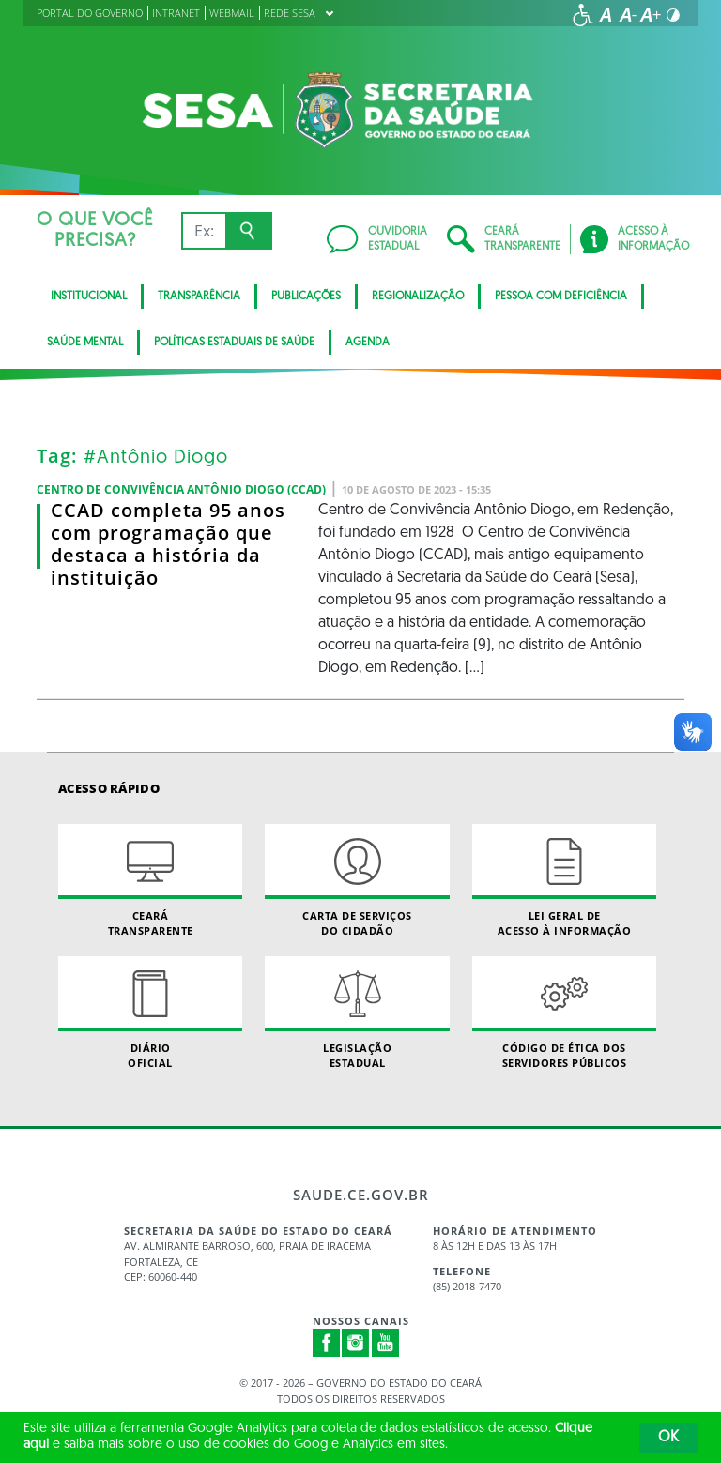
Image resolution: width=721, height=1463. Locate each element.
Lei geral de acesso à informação (564, 880)
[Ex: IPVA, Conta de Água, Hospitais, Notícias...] (203, 231)
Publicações (306, 296)
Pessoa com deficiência (561, 296)
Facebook (327, 1343)
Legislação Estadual (357, 1012)
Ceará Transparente (150, 880)
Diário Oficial (150, 1012)
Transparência (199, 296)
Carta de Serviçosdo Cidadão (357, 880)
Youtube (386, 1343)
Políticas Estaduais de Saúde (234, 342)
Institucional (89, 296)
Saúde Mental (85, 342)
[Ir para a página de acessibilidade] (583, 15)
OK (668, 1437)
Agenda (367, 342)
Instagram (356, 1343)
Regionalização (418, 296)
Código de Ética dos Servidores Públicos (564, 1012)
